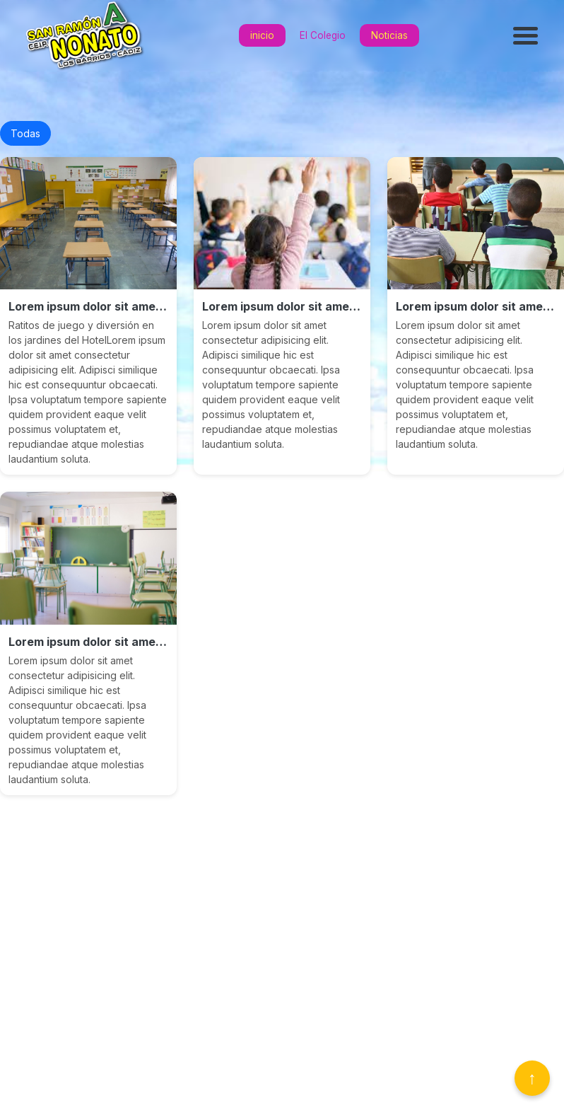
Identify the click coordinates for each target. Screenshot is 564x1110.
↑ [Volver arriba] (532, 1077)
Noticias (389, 35)
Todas (25, 133)
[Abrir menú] (527, 35)
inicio (262, 35)
